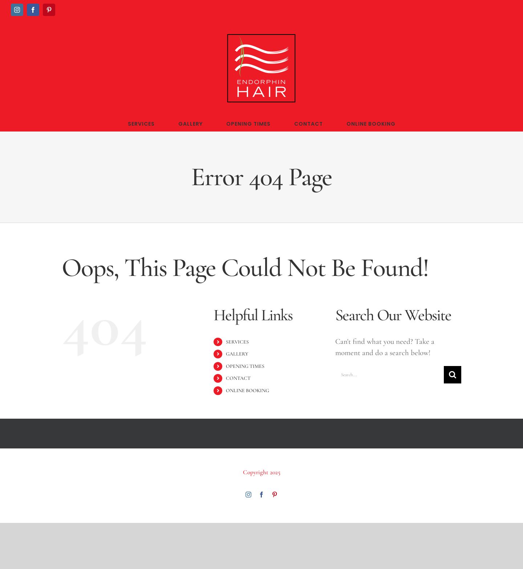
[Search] (452, 374)
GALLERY (237, 354)
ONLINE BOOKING (247, 390)
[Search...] (389, 374)
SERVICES (237, 342)
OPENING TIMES (245, 366)
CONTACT (238, 378)
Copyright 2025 (261, 472)
